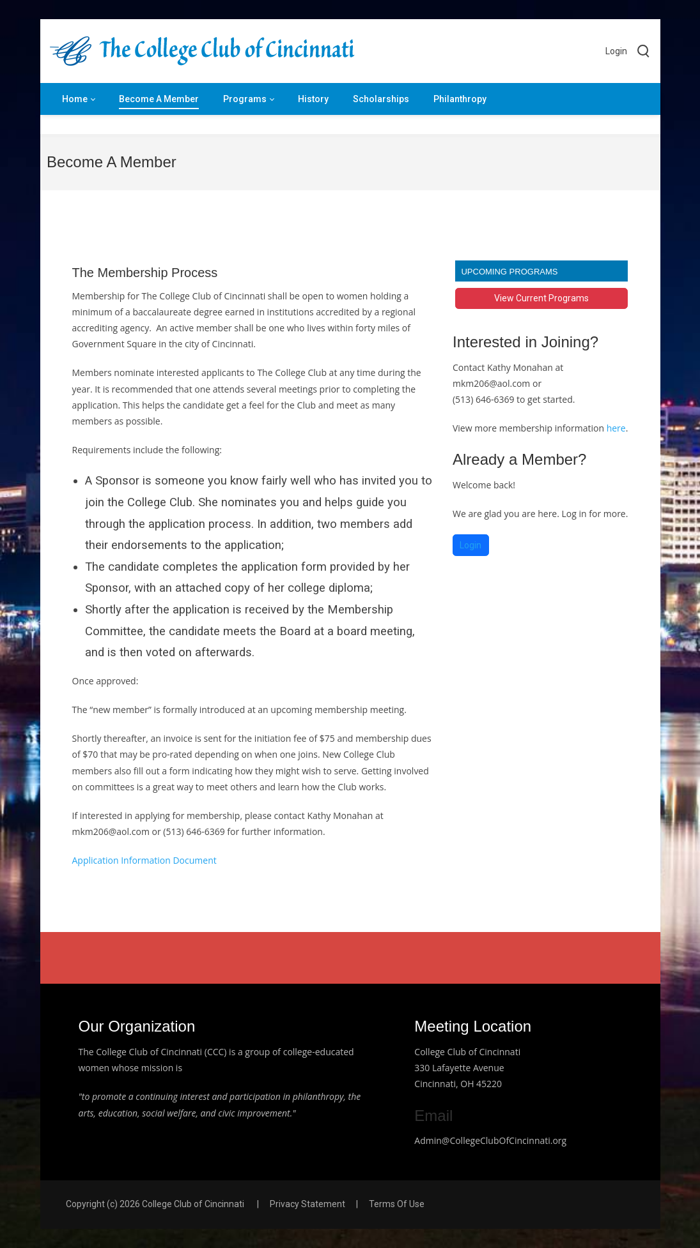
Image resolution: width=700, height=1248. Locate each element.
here (615, 428)
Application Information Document (144, 860)
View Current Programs (541, 298)
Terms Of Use (396, 1204)
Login (616, 51)
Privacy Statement (307, 1204)
